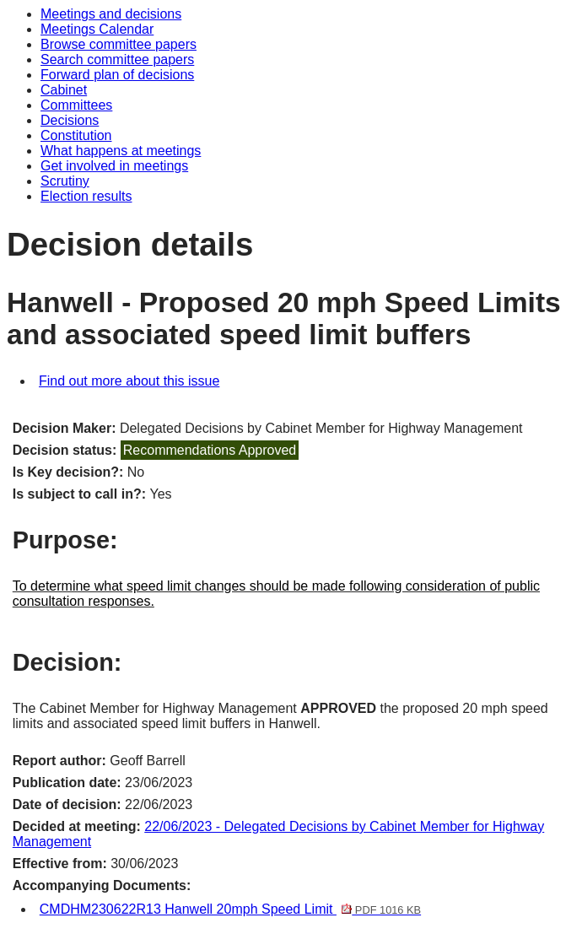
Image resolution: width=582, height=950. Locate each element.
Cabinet (63, 90)
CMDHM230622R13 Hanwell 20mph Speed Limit (230, 909)
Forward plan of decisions (117, 74)
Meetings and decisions (110, 14)
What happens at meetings (120, 150)
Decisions (69, 120)
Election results (86, 196)
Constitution (76, 135)
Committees (76, 105)
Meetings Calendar (97, 29)
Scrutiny (64, 181)
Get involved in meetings (114, 166)
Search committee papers (117, 59)
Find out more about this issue (129, 381)
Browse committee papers (118, 44)
